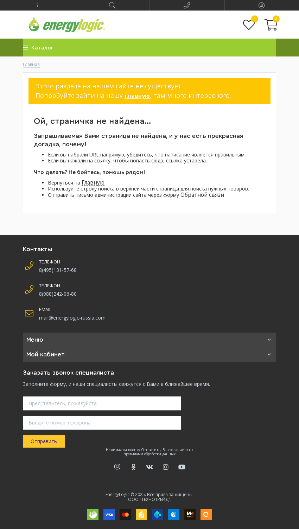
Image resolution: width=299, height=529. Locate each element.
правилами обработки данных (149, 454)
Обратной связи (202, 195)
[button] (37, 5)
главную (137, 96)
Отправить (44, 441)
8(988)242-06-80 (58, 293)
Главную (93, 182)
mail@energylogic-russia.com (72, 317)
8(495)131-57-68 (58, 270)
